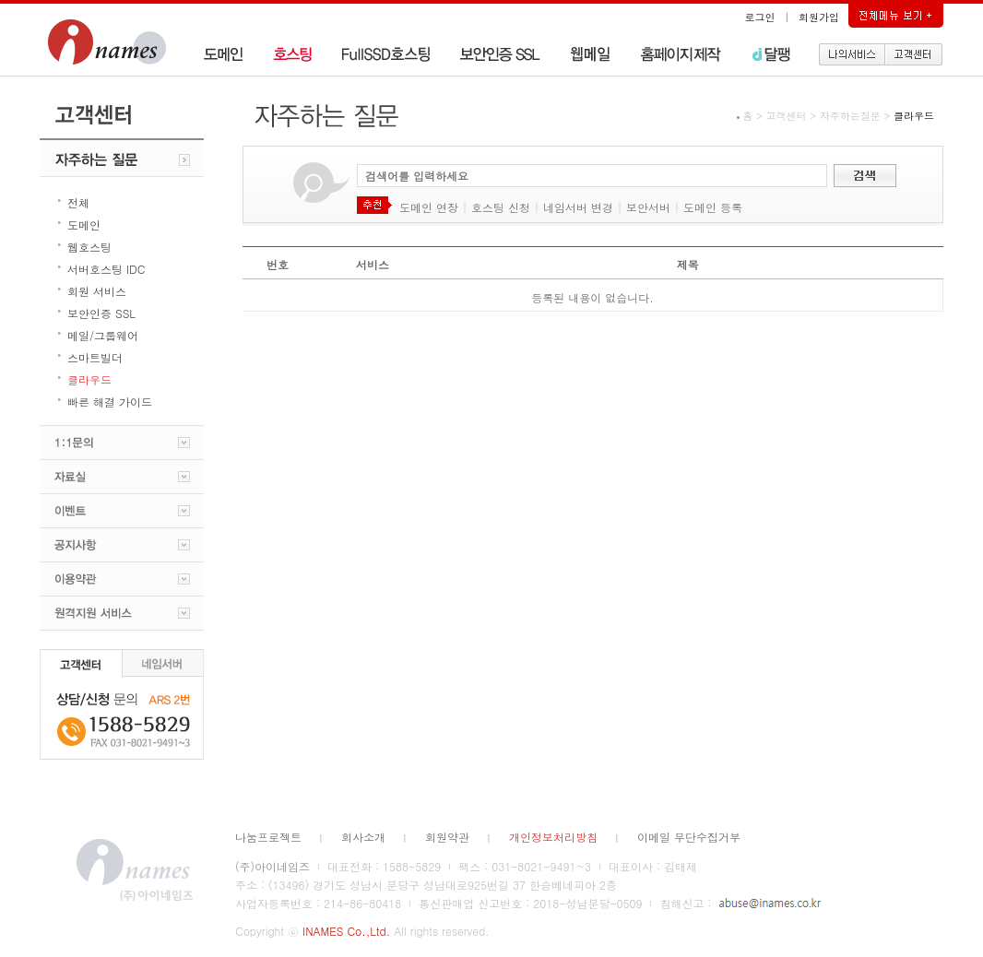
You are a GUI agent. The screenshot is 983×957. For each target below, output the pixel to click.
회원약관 (447, 837)
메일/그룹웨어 (102, 335)
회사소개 (363, 837)
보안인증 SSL (101, 313)
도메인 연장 (428, 207)
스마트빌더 (95, 357)
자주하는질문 (850, 116)
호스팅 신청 (500, 207)
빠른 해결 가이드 (109, 401)
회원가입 (819, 17)
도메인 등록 (712, 207)
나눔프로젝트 (268, 837)
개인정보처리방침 (553, 837)
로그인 (760, 17)
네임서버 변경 (578, 207)
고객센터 (786, 116)
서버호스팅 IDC (106, 269)
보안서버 (648, 207)
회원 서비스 (96, 291)
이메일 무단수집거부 (688, 837)
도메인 (84, 224)
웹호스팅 (89, 246)
